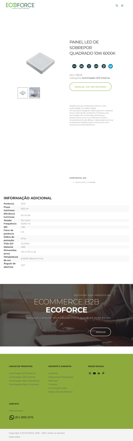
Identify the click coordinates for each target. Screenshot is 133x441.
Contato (52, 384)
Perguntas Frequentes (60, 377)
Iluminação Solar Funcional (24, 384)
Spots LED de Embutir (60, 391)
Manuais (53, 380)
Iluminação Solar (57, 388)
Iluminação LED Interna (96, 78)
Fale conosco (16, 410)
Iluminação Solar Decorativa (24, 380)
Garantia (53, 373)
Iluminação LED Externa (22, 373)
